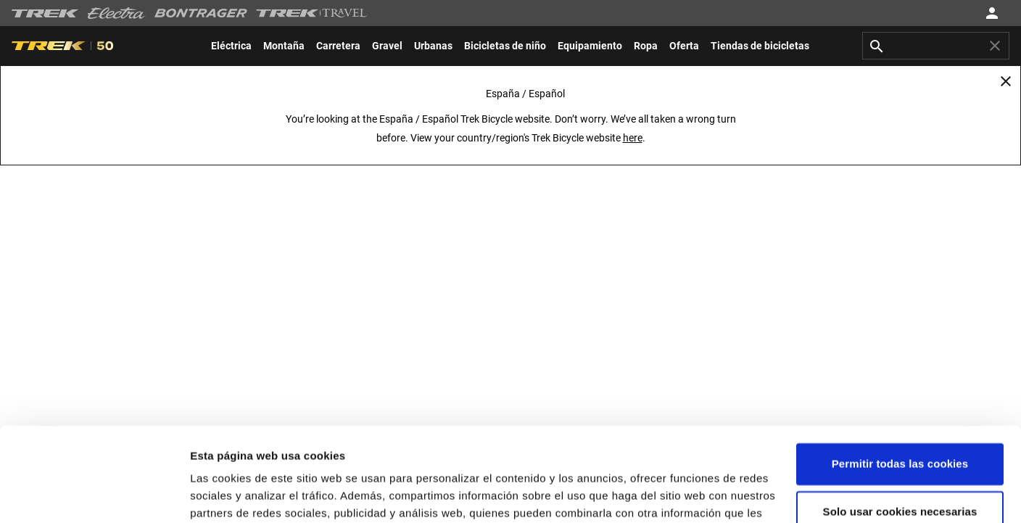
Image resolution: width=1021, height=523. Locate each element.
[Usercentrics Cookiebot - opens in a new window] (93, 495)
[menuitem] (231, 45)
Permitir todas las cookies (900, 370)
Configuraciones (233, 494)
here (632, 138)
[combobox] (935, 45)
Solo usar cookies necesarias (900, 417)
